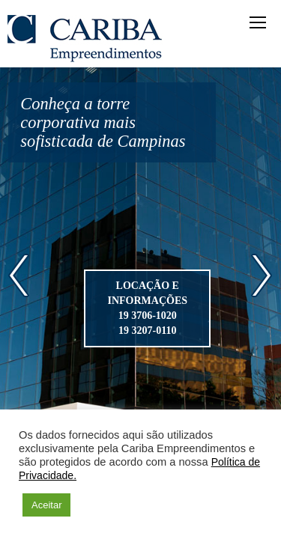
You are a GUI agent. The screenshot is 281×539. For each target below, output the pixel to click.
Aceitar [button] (46, 505)
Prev (18, 275)
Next (262, 275)
